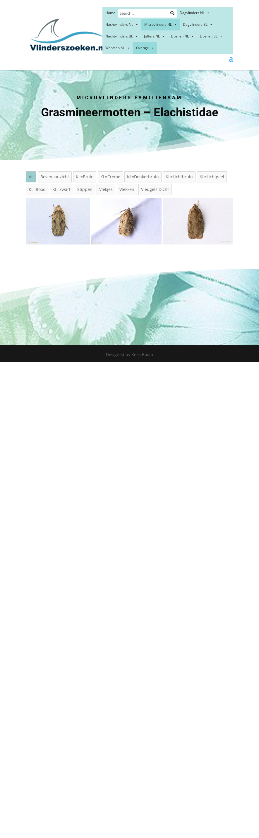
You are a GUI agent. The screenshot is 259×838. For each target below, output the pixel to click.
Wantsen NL (117, 47)
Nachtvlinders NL (121, 24)
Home (110, 12)
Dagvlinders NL (195, 12)
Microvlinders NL (160, 24)
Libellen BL (211, 36)
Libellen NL (182, 36)
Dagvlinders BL (198, 24)
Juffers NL (154, 36)
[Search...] (147, 13)
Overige (145, 47)
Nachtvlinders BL (121, 36)
